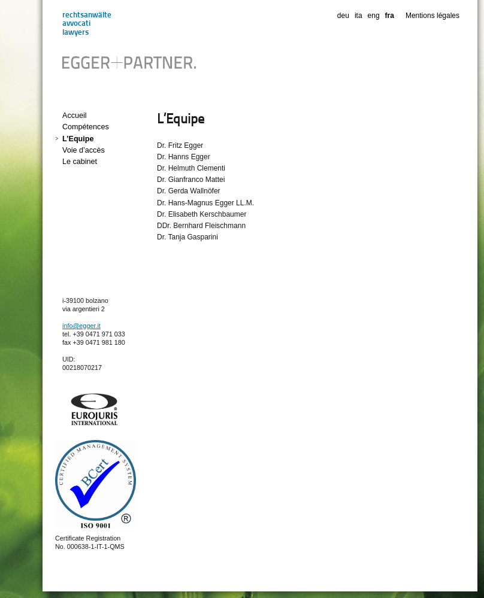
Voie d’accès (83, 150)
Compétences (85, 127)
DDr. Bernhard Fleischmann (201, 225)
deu (343, 15)
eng (374, 15)
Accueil (74, 115)
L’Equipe (77, 139)
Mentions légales (432, 15)
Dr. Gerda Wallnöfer (188, 191)
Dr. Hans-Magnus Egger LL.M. (205, 203)
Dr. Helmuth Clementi (191, 168)
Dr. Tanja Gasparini (187, 237)
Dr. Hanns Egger (183, 157)
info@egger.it (81, 325)
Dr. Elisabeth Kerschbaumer (201, 214)
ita (358, 15)
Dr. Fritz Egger (180, 145)
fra (389, 15)
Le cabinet (79, 161)
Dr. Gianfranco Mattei (191, 179)
